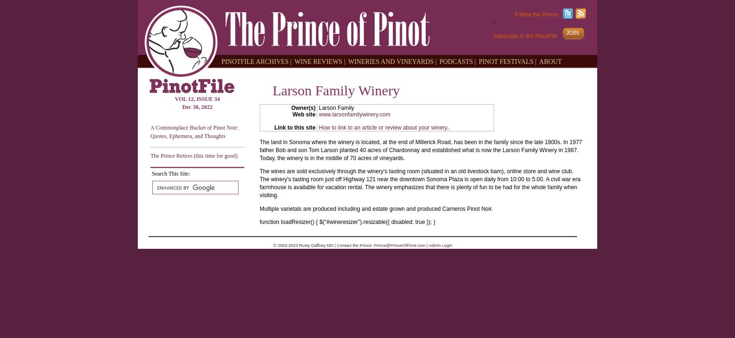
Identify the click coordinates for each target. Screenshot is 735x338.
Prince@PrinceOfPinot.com (400, 245)
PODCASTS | (458, 61)
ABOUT (550, 61)
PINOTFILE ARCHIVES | (256, 61)
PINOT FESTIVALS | (507, 61)
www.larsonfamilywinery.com (354, 114)
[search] (194, 188)
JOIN (572, 33)
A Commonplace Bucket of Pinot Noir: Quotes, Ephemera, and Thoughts (194, 131)
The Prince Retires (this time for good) (194, 156)
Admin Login (440, 245)
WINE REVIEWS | (319, 61)
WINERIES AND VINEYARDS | (392, 61)
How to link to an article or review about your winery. (384, 127)
